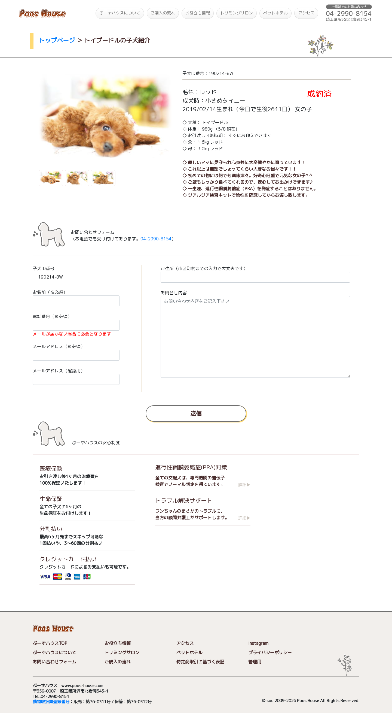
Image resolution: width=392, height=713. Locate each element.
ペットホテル (275, 13)
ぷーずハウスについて (119, 13)
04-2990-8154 (155, 239)
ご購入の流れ (163, 13)
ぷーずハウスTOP (50, 643)
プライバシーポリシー (270, 653)
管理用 (254, 662)
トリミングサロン (236, 13)
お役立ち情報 (197, 13)
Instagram (258, 643)
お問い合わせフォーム (54, 662)
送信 (196, 413)
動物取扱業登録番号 (51, 702)
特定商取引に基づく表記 (200, 662)
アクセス (306, 13)
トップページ (57, 40)
